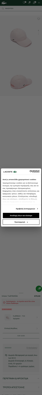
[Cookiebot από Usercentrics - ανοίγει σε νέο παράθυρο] (29, 171)
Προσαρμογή (21, 222)
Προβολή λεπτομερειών (25, 209)
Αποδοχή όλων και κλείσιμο (21, 215)
